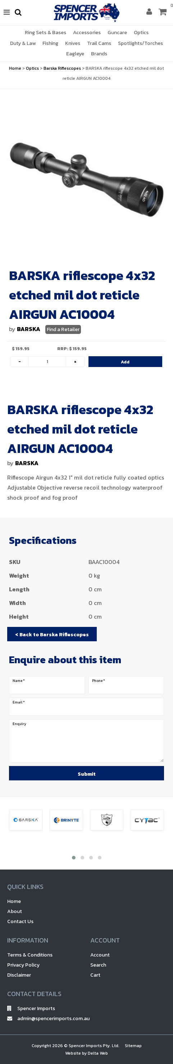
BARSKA (28, 329)
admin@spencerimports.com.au (45, 1018)
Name (19, 681)
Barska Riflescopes (62, 68)
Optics (32, 68)
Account (100, 955)
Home (15, 68)
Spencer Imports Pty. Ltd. (94, 1045)
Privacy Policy (23, 965)
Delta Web (98, 1053)
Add (125, 362)
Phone (98, 681)
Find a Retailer (63, 329)
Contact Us (20, 921)
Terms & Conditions (30, 955)
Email (19, 702)
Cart (95, 975)
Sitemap (133, 1045)
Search (98, 965)
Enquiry (19, 724)
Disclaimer (19, 975)
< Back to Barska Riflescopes (52, 634)
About (14, 911)
